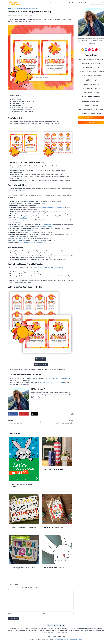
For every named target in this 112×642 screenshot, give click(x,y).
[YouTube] (54, 625)
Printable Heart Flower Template (57, 421)
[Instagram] (57, 625)
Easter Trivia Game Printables (91, 88)
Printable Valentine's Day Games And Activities (26, 8)
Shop (81, 3)
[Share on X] (34, 414)
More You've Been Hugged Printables (22, 111)
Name (10, 613)
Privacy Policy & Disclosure (60, 639)
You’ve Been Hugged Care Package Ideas (34, 242)
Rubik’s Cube (31, 230)
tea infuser (57, 212)
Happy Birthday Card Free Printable (91, 75)
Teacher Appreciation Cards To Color (23, 568)
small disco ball (47, 224)
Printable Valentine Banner (17, 240)
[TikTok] (63, 625)
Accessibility (73, 639)
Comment (11, 590)
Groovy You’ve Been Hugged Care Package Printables (48, 267)
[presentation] (24, 459)
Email (44, 613)
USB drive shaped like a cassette (43, 226)
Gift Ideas (10, 8)
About (86, 3)
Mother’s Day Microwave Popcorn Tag (24, 527)
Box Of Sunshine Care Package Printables (91, 109)
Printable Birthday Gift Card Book (91, 67)
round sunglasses (15, 222)
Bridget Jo (11, 15)
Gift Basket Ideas (16, 105)
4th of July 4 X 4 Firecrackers (53, 470)
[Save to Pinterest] (24, 414)
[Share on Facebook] (13, 414)
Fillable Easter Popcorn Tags (91, 84)
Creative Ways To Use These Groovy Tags (23, 101)
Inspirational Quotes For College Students (91, 59)
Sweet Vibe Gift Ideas (18, 103)
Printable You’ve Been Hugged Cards (61, 378)
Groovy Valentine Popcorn (17, 238)
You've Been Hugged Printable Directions (23, 107)
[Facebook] (48, 625)
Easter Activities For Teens (91, 92)
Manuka (28, 201)
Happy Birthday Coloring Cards (91, 63)
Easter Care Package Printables (91, 101)
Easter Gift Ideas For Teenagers (54, 568)
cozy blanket (23, 218)
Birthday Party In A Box (91, 105)
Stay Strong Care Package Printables (91, 113)
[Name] (24, 613)
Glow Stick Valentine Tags (23, 421)
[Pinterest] (51, 625)
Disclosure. (23, 191)
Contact (80, 639)
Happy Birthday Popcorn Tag (53, 527)
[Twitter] (60, 625)
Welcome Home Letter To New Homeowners (91, 71)
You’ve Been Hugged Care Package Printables (51, 382)
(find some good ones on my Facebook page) (51, 207)
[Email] (58, 613)
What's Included (16, 99)
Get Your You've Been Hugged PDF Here (23, 109)
